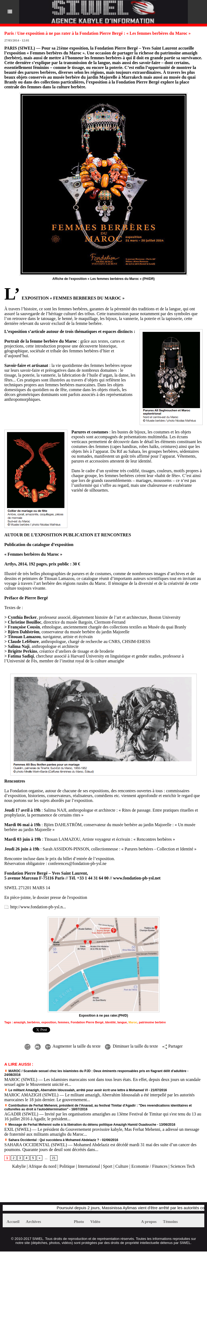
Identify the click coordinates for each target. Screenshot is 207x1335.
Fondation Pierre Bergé (87, 1022)
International (89, 1166)
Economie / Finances (149, 1166)
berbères (33, 1022)
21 (54, 1158)
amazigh (20, 1022)
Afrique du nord (42, 1166)
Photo (79, 1221)
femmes (63, 1022)
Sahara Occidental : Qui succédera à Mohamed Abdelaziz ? (51, 1140)
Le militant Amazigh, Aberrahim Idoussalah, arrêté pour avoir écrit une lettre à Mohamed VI (76, 1090)
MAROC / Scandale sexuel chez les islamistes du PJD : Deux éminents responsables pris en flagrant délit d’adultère (95, 1071)
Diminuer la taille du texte (131, 1046)
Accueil (13, 1221)
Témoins (170, 1221)
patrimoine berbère (152, 1022)
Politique (67, 1166)
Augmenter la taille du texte (73, 1046)
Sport (107, 1166)
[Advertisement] (66, 1188)
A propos (149, 1221)
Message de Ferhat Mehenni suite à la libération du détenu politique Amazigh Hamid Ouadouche (80, 1125)
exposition (48, 1022)
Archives (33, 1221)
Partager (172, 1046)
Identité (110, 1022)
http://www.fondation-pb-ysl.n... (38, 907)
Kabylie (19, 1166)
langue (122, 1022)
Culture (121, 1166)
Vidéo (95, 1221)
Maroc (133, 1022)
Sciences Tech (183, 1166)
